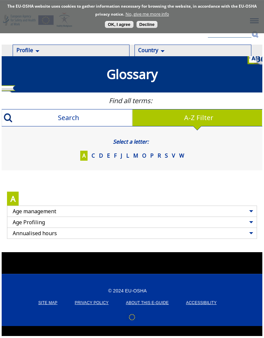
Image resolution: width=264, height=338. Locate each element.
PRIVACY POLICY (92, 302)
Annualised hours (35, 233)
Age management (34, 211)
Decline (147, 24)
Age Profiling (29, 222)
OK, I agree (119, 24)
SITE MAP (48, 302)
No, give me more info (147, 14)
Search (255, 34)
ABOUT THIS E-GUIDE (147, 302)
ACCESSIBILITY (201, 302)
